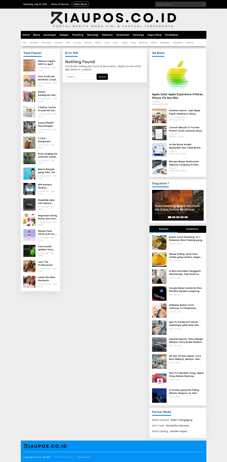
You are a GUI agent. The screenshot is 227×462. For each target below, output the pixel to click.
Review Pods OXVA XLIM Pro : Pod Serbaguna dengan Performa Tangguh (47, 233)
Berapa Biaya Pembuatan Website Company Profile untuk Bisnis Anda (184, 163)
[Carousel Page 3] (178, 217)
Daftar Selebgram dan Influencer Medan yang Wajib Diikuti (47, 93)
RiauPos (38, 457)
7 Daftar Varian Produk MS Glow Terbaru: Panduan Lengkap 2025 (47, 109)
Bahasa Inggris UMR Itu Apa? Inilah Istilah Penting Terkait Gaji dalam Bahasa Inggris (46, 63)
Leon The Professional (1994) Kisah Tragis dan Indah (47, 263)
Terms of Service (64, 457)
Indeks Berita (84, 457)
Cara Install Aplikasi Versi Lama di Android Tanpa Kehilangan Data (47, 248)
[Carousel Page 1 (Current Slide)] (169, 217)
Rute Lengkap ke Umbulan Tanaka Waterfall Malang (47, 155)
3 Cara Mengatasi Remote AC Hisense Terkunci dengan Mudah (47, 140)
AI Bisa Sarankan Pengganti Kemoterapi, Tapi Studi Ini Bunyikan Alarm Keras (185, 273)
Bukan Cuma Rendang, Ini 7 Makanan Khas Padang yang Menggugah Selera (185, 239)
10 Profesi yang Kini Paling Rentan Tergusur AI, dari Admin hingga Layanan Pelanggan (184, 392)
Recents (163, 228)
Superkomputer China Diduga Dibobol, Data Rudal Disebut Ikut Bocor (186, 341)
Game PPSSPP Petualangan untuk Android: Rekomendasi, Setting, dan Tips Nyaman (47, 124)
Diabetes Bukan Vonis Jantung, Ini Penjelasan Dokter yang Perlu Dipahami (185, 307)
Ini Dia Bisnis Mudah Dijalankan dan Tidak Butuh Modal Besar (185, 146)
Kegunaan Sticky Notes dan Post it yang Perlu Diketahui (47, 217)
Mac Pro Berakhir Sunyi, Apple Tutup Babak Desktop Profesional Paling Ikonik (186, 375)
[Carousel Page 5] (186, 217)
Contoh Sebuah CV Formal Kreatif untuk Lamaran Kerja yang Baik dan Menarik (185, 129)
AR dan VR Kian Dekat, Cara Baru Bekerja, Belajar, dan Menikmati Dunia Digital (185, 358)
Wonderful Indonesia (177, 425)
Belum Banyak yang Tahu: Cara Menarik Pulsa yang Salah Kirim (47, 171)
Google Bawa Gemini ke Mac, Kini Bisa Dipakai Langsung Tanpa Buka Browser (185, 290)
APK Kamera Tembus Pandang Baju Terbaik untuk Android (46, 186)
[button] (203, 4)
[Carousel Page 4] (182, 217)
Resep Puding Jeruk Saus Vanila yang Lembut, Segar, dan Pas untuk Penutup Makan (185, 256)
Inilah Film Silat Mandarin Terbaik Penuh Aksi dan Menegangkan (46, 279)
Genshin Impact (178, 431)
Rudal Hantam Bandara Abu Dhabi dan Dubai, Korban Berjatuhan (177, 207)
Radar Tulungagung (181, 419)
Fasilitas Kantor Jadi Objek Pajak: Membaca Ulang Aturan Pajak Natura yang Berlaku (184, 112)
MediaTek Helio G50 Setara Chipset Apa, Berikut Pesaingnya (46, 202)
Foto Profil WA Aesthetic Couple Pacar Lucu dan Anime (47, 78)
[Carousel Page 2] (173, 217)
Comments (192, 228)
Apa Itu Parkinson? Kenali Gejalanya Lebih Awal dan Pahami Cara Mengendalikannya (184, 324)
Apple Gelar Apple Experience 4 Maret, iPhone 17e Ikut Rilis (177, 96)
